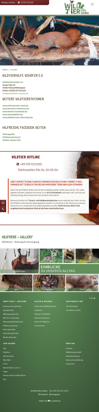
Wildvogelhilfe (8, 134)
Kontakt (69, 348)
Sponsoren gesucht (42, 318)
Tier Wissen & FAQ (73, 310)
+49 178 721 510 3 (60, 391)
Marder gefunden (9, 337)
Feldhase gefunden (10, 326)
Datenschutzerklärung (74, 360)
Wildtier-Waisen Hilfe (11, 140)
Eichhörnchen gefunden (12, 306)
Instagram (54, 394)
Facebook (43, 394)
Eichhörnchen (8, 356)
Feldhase (6, 352)
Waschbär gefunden (11, 333)
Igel (4, 348)
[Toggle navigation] (94, 4)
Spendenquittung (72, 356)
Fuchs (5, 364)
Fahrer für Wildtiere (41, 322)
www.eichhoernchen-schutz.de (15, 105)
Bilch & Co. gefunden (11, 318)
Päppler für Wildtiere (42, 314)
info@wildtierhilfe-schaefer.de (15, 93)
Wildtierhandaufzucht (11, 137)
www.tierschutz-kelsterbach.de (15, 108)
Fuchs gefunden (9, 329)
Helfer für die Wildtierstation (45, 306)
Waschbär (7, 360)
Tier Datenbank (72, 306)
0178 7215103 (25, 2)
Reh (4, 379)
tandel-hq (56, 401)
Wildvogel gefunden (11, 314)
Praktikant (38, 310)
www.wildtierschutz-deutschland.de (17, 117)
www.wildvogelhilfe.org (12, 114)
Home (4, 69)
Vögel (5, 371)
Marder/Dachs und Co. (11, 368)
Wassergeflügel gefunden (13, 322)
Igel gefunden (8, 310)
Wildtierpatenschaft (73, 352)
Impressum (70, 364)
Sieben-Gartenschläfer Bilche (14, 375)
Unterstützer (39, 326)
